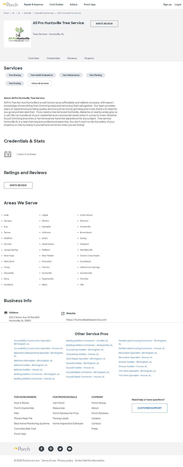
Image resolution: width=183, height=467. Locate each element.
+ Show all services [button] (40, 83)
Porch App (90, 4)
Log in (178, 4)
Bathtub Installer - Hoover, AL (28, 369)
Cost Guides (56, 4)
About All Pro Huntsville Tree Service (24, 98)
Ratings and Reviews (25, 172)
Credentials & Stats (24, 141)
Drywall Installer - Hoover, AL (80, 368)
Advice (73, 4)
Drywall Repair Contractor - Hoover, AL (85, 377)
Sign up (167, 4)
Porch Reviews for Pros (66, 413)
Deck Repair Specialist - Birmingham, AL (86, 358)
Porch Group (99, 402)
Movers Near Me (23, 418)
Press (95, 428)
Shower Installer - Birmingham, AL (135, 362)
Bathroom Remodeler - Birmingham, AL (33, 360)
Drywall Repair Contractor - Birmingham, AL (87, 372)
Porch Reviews (100, 413)
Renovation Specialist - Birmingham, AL (138, 353)
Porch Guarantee (24, 408)
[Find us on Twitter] (60, 449)
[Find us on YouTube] (69, 449)
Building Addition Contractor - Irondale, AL (87, 340)
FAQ (16, 413)
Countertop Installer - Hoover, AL (82, 354)
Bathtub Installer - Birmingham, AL (31, 365)
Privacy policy (65, 460)
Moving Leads (60, 418)
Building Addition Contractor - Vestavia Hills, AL (89, 345)
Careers (96, 418)
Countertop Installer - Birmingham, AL (85, 349)
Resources (59, 408)
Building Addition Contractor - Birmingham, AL (37, 374)
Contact (96, 423)
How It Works (21, 402)
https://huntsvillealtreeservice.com (86, 319)
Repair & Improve (33, 4)
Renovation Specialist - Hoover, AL (135, 357)
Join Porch (59, 402)
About (95, 408)
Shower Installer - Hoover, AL (133, 366)
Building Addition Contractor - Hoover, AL (34, 378)
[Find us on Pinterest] (51, 449)
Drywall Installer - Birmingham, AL (82, 363)
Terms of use (49, 460)
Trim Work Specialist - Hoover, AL (135, 375)
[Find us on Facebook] (41, 449)
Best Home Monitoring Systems (31, 423)
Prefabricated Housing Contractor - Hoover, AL (142, 348)
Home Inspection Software (68, 423)
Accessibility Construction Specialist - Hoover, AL (38, 348)
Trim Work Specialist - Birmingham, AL (137, 371)
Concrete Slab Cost (25, 428)
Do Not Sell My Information (89, 460)
